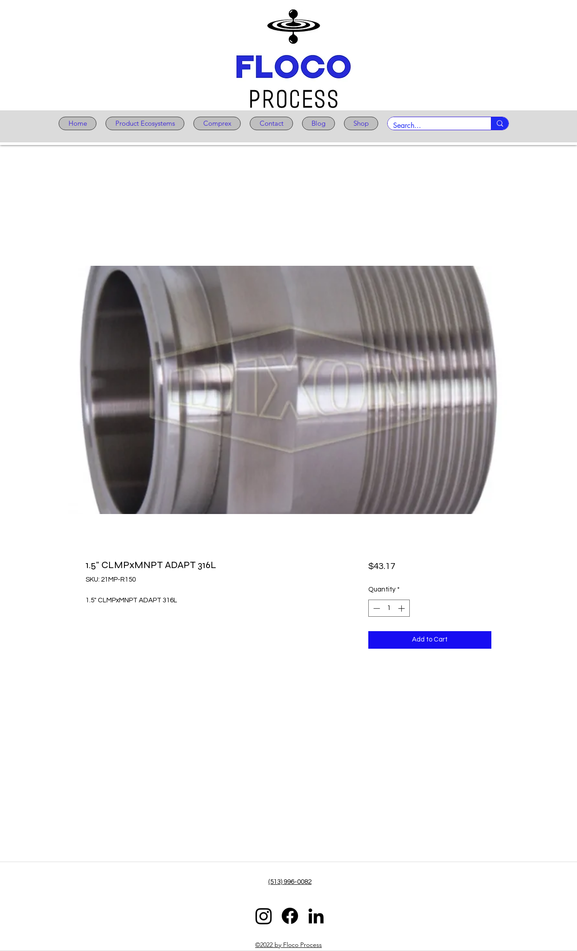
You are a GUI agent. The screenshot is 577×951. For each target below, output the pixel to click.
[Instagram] (264, 916)
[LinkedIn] (316, 916)
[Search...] (432, 125)
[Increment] (402, 608)
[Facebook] (290, 916)
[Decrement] (376, 608)
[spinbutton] (388, 608)
